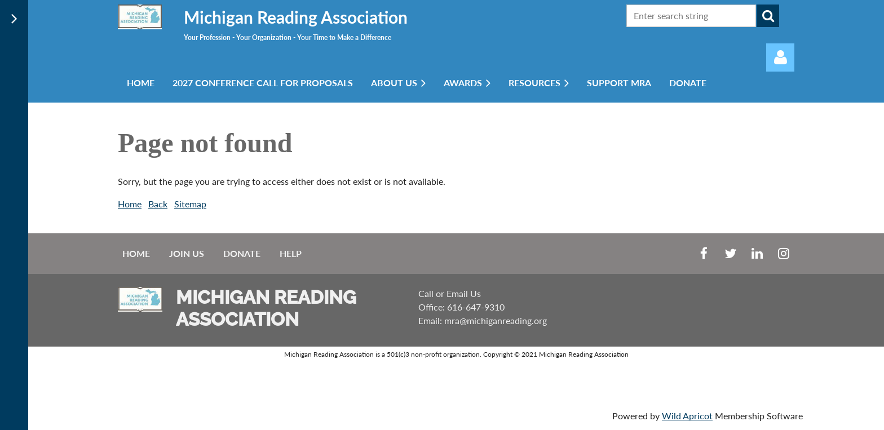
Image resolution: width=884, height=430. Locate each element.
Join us (186, 253)
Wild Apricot (687, 415)
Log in (780, 57)
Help (291, 253)
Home (130, 203)
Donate (241, 253)
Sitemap (190, 203)
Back (157, 203)
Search (768, 16)
